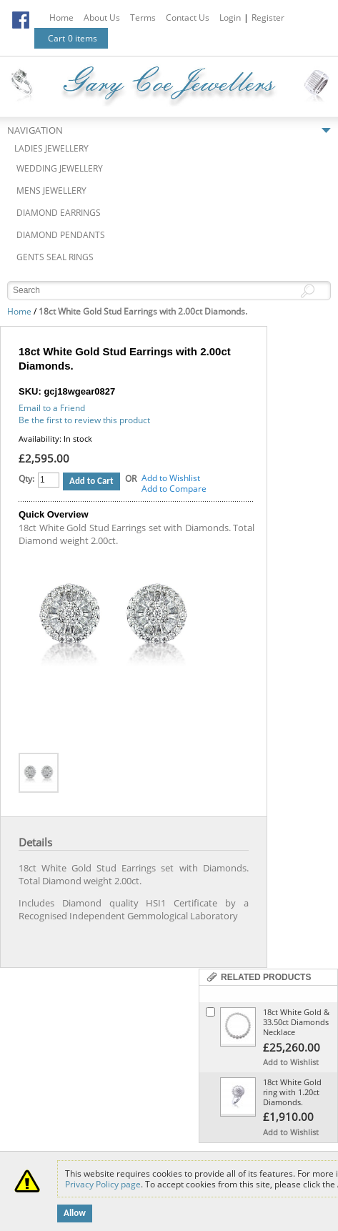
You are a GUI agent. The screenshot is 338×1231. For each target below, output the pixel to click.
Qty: (26, 479)
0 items (82, 38)
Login (230, 17)
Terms (143, 17)
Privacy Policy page (103, 1184)
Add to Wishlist (170, 478)
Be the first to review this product (84, 420)
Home (61, 17)
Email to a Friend (52, 408)
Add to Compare (174, 489)
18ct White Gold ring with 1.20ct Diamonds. (292, 1092)
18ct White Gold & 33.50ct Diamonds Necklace (296, 1022)
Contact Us (187, 17)
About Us (102, 17)
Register (268, 17)
